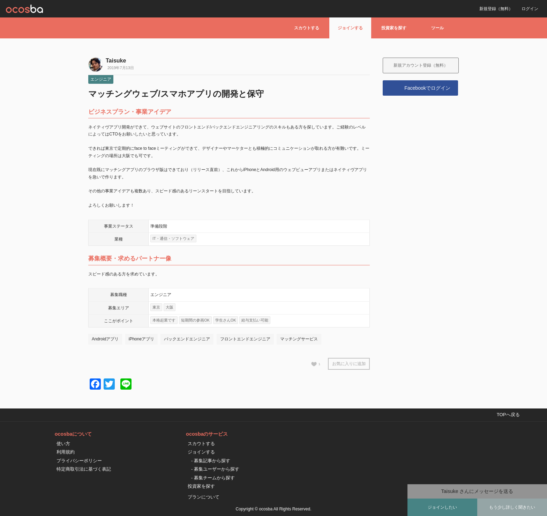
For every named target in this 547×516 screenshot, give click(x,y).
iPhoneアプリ (141, 339)
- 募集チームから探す (213, 477)
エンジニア (100, 79)
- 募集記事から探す (210, 460)
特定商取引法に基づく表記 (84, 469)
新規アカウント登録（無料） (421, 65)
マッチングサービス (299, 339)
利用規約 (66, 452)
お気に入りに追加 (349, 363)
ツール (437, 27)
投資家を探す (393, 27)
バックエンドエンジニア (187, 339)
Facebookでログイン (427, 88)
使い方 (63, 443)
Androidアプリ (105, 339)
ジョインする (350, 27)
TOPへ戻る (508, 414)
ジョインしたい (442, 507)
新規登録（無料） (496, 8)
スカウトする (306, 27)
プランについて (203, 497)
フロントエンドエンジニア (245, 339)
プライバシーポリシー (79, 460)
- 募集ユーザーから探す (215, 469)
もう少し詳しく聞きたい (512, 507)
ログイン (530, 8)
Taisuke (116, 61)
